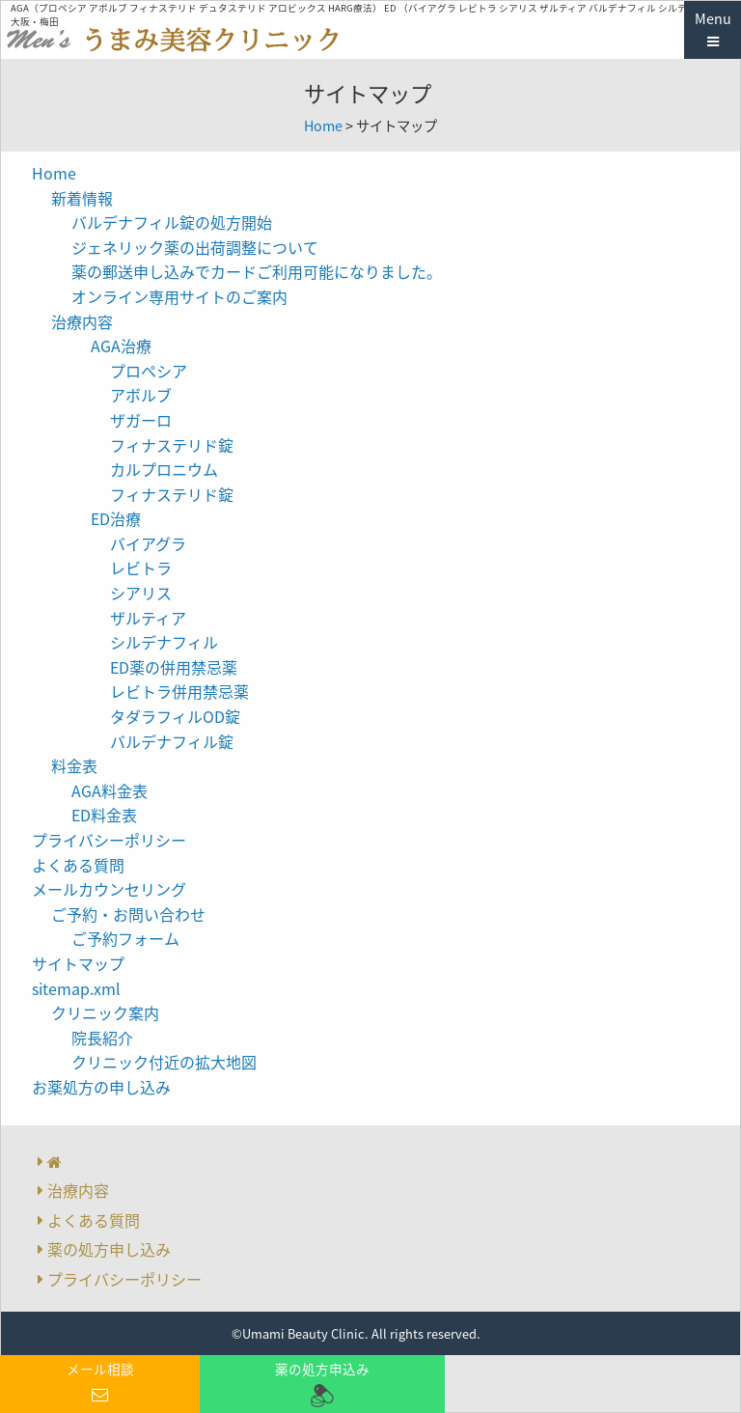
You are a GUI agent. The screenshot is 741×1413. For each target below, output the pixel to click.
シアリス (141, 592)
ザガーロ (141, 419)
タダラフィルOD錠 (175, 716)
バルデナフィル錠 (171, 741)
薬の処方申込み (322, 1384)
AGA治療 (121, 345)
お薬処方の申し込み (101, 1086)
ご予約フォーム (125, 938)
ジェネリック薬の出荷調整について (194, 247)
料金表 (74, 765)
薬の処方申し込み (109, 1249)
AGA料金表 (109, 790)
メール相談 (100, 1382)
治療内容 (82, 321)
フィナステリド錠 (171, 445)
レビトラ (141, 567)
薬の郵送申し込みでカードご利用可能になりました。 (256, 271)
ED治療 (116, 518)
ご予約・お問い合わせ (128, 914)
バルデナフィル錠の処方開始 (171, 222)
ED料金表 (104, 814)
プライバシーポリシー (109, 839)
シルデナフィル (164, 641)
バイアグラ (148, 543)
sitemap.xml (76, 988)
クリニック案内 (105, 1012)
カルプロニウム (164, 469)
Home (323, 125)
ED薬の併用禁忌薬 (173, 667)
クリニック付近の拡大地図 (164, 1061)
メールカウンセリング (109, 888)
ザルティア (148, 617)
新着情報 (82, 197)
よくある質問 (78, 864)
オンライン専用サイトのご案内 (179, 296)
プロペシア (148, 370)
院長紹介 (102, 1037)
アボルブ (141, 394)
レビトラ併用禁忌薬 (179, 691)
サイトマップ (78, 963)
